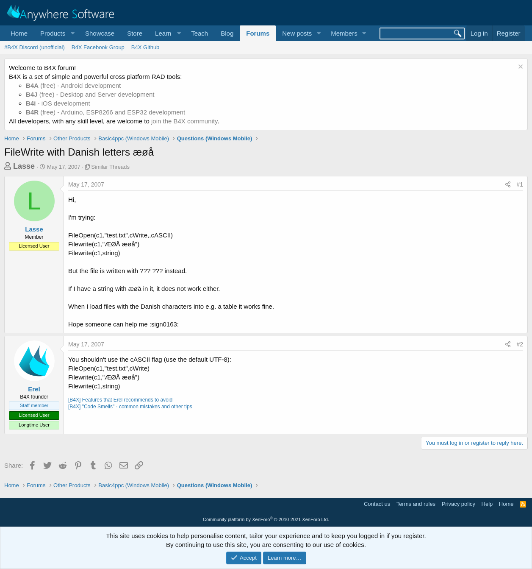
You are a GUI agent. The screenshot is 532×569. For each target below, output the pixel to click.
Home (19, 33)
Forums (257, 33)
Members (344, 33)
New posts (297, 33)
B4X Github (145, 47)
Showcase (99, 33)
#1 (519, 184)
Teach (199, 33)
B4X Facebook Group (98, 47)
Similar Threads (110, 167)
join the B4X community (184, 121)
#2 (519, 344)
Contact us (377, 504)
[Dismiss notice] (519, 67)
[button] (56, 33)
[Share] (507, 184)
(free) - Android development (73, 85)
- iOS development (58, 103)
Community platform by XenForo (266, 519)
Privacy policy (458, 504)
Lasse (24, 166)
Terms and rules (415, 504)
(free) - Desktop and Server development (90, 94)
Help (487, 504)
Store (134, 33)
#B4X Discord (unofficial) (34, 47)
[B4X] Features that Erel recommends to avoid (120, 400)
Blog (227, 33)
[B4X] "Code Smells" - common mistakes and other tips (130, 407)
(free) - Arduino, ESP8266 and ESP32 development (105, 112)
